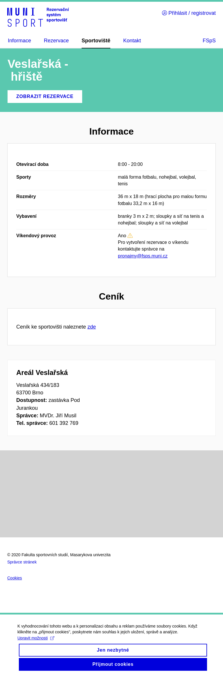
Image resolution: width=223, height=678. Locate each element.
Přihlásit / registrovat (189, 13)
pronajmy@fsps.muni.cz (143, 255)
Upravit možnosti (35, 643)
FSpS (209, 40)
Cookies (14, 578)
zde (91, 327)
